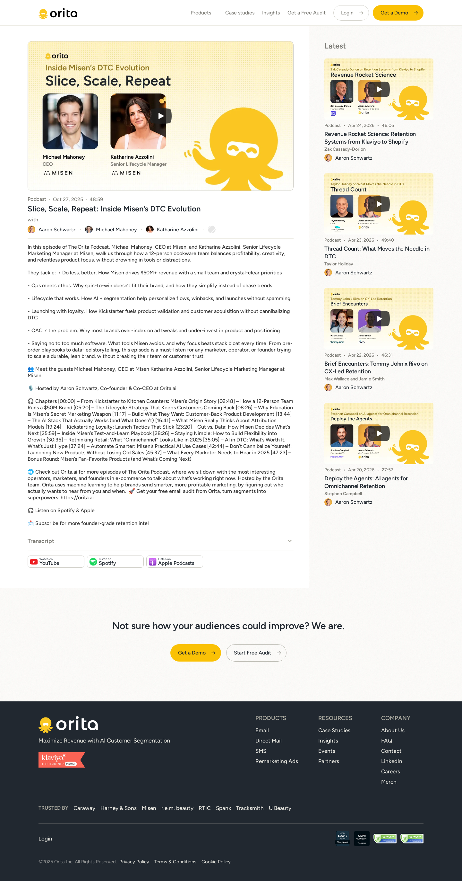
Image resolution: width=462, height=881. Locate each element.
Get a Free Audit (306, 13)
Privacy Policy (134, 862)
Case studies (239, 13)
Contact (391, 751)
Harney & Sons (118, 808)
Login (45, 838)
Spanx (223, 808)
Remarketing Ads (276, 761)
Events (326, 751)
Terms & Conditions (175, 862)
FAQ (386, 740)
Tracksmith (250, 808)
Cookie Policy (216, 862)
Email (262, 730)
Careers (390, 771)
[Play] (161, 116)
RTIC (205, 808)
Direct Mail (268, 740)
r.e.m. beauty (177, 808)
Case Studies (334, 730)
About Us (393, 730)
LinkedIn (391, 761)
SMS (260, 751)
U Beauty (280, 808)
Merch (389, 782)
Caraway (84, 808)
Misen (149, 808)
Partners (328, 761)
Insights (271, 13)
